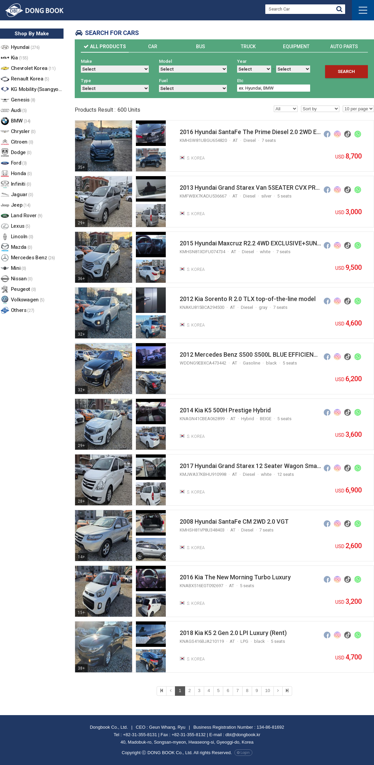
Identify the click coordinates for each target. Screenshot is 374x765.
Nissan (21, 279)
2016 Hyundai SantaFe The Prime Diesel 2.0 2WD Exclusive (250, 131)
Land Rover (26, 216)
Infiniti (21, 184)
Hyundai (25, 47)
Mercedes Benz (33, 258)
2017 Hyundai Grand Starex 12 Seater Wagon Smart (250, 465)
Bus (200, 46)
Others (22, 310)
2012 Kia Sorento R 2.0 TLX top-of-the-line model (248, 298)
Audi (19, 111)
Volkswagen (27, 300)
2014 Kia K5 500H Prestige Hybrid (225, 410)
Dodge (21, 153)
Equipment (296, 46)
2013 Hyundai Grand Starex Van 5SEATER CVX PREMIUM (250, 187)
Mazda (21, 247)
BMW (21, 121)
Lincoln (22, 237)
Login (245, 752)
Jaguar (22, 195)
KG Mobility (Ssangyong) (37, 90)
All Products (108, 46)
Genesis (23, 100)
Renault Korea (30, 79)
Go (339, 10)
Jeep (21, 205)
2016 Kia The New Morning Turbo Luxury (235, 577)
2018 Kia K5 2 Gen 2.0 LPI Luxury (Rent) (233, 632)
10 (267, 690)
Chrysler (23, 132)
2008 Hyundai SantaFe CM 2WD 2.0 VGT (234, 521)
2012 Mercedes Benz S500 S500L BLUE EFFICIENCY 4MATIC (250, 354)
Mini (18, 268)
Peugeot (23, 289)
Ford (19, 163)
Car (152, 46)
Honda (21, 174)
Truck (248, 46)
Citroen (22, 142)
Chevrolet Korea (33, 68)
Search (346, 71)
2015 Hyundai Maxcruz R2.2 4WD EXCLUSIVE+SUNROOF (250, 243)
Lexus (20, 226)
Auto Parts (344, 46)
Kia (19, 58)
